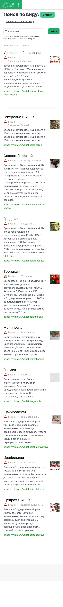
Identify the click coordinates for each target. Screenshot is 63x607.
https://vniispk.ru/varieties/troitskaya (23, 316)
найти (54, 31)
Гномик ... (26, 374)
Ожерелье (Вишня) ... (19, 125)
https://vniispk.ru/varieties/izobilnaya (23, 489)
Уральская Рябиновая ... (21, 61)
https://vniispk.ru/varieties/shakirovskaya (25, 446)
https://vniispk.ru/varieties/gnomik (22, 401)
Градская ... (28, 223)
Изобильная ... (29, 462)
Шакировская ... (30, 416)
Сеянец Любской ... (32, 160)
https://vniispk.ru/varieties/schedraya (23, 534)
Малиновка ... (29, 332)
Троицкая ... (28, 276)
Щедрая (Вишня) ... (32, 504)
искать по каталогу (20, 21)
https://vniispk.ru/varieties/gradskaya (23, 260)
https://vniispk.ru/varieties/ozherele (22, 144)
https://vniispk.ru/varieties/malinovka (23, 359)
